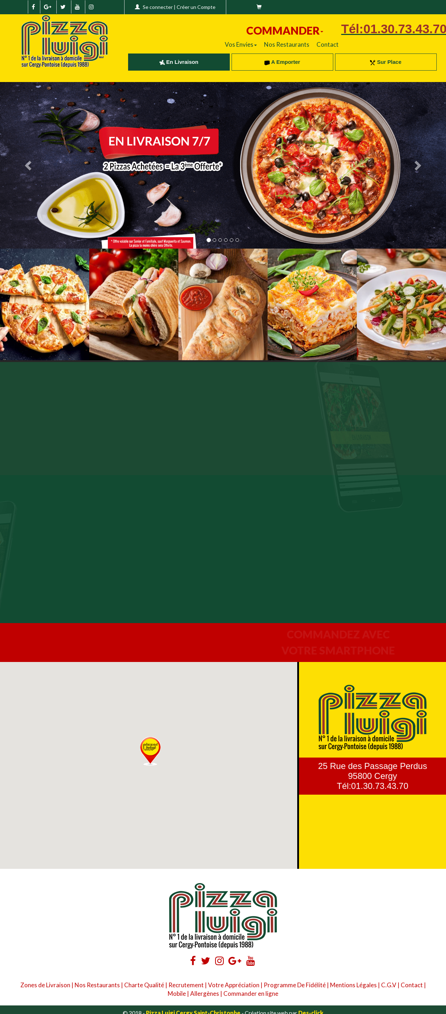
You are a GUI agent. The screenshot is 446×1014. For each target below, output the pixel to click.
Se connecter (158, 7)
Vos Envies (241, 44)
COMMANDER (284, 30)
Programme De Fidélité (295, 985)
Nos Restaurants (286, 44)
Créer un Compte (196, 7)
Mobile (177, 993)
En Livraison (178, 62)
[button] (150, 751)
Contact (327, 44)
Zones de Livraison (45, 985)
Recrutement (186, 985)
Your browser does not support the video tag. (111, 418)
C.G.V (388, 985)
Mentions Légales (353, 985)
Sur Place (385, 62)
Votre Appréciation (233, 985)
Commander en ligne (250, 993)
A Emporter (282, 62)
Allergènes (204, 993)
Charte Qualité (144, 985)
